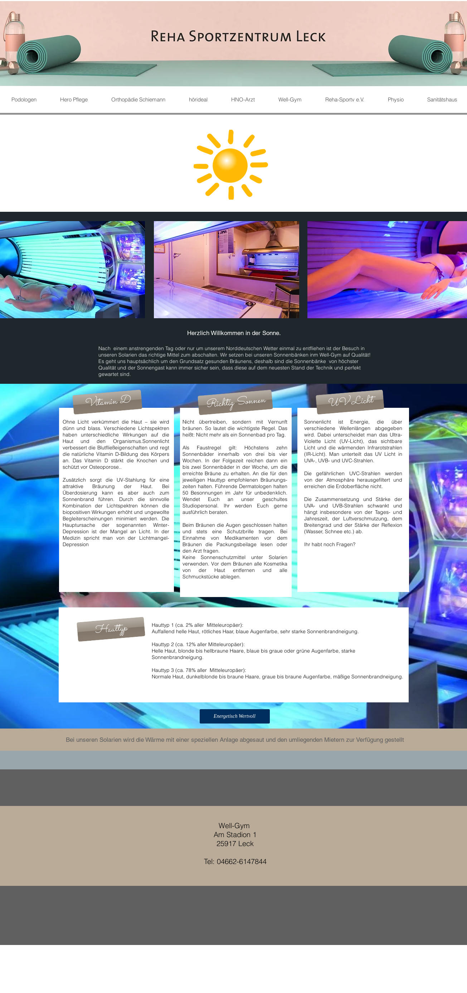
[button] (111, 629)
